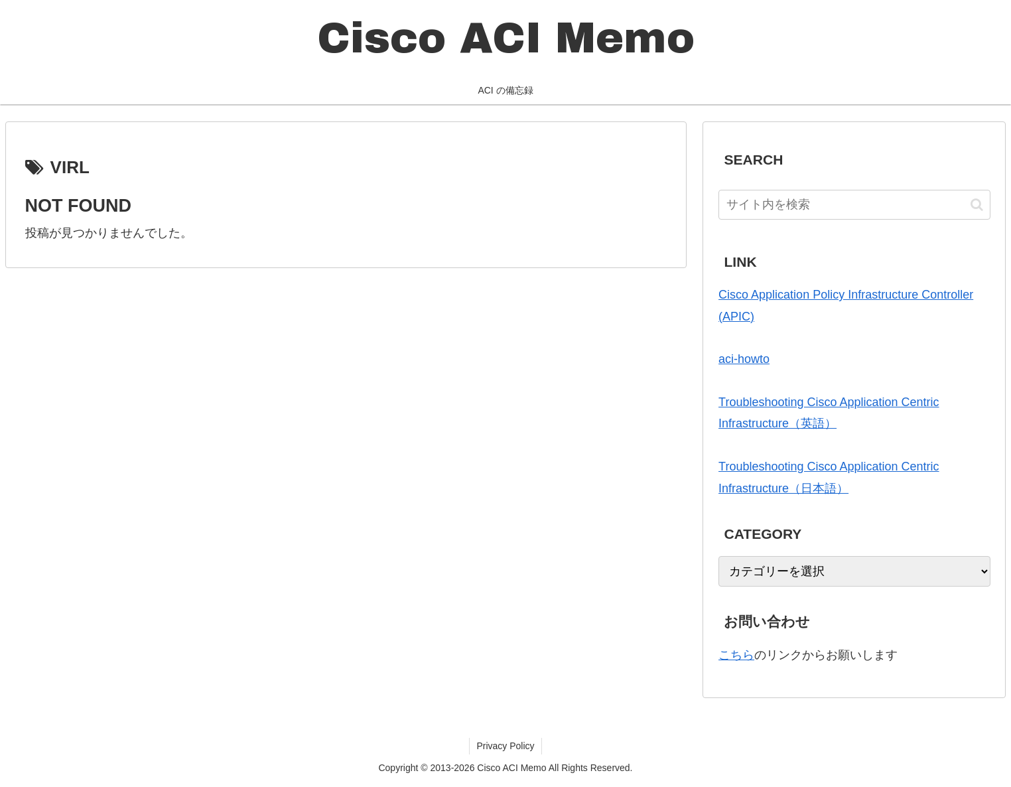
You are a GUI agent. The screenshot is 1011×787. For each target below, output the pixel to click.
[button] (976, 204)
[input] (854, 205)
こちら (736, 655)
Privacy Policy (505, 746)
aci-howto (744, 359)
